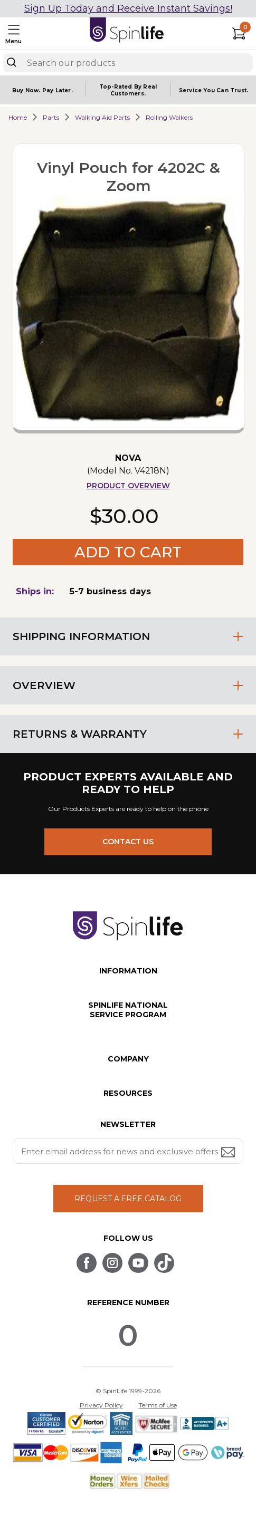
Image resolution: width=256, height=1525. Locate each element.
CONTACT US (128, 841)
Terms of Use (158, 1405)
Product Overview (128, 485)
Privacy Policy (101, 1405)
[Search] (11, 62)
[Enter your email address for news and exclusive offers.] (128, 1151)
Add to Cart (128, 552)
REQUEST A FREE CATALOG (128, 1198)
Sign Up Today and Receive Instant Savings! (128, 8)
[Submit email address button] (229, 1153)
